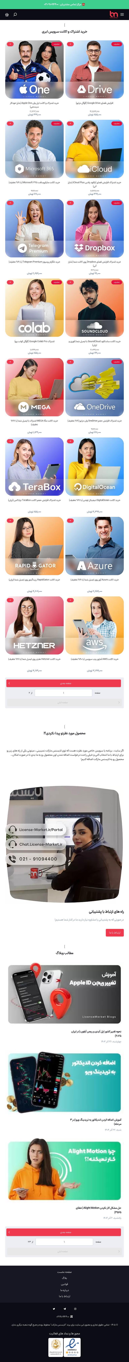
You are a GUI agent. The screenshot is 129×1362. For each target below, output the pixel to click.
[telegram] (64, 1309)
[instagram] (75, 1309)
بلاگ (64, 1278)
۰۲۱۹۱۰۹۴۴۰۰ (64, 1316)
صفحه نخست (64, 1272)
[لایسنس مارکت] (114, 14)
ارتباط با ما (114, 932)
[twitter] (54, 1309)
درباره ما (64, 1290)
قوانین (64, 1284)
